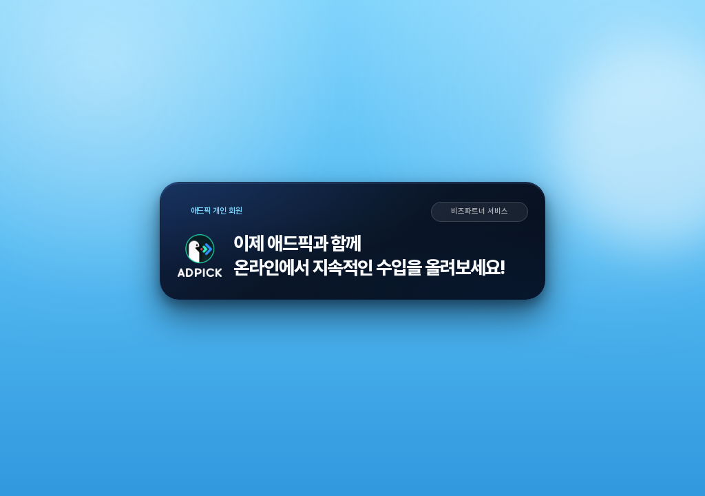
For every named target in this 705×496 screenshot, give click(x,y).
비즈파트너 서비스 (479, 211)
